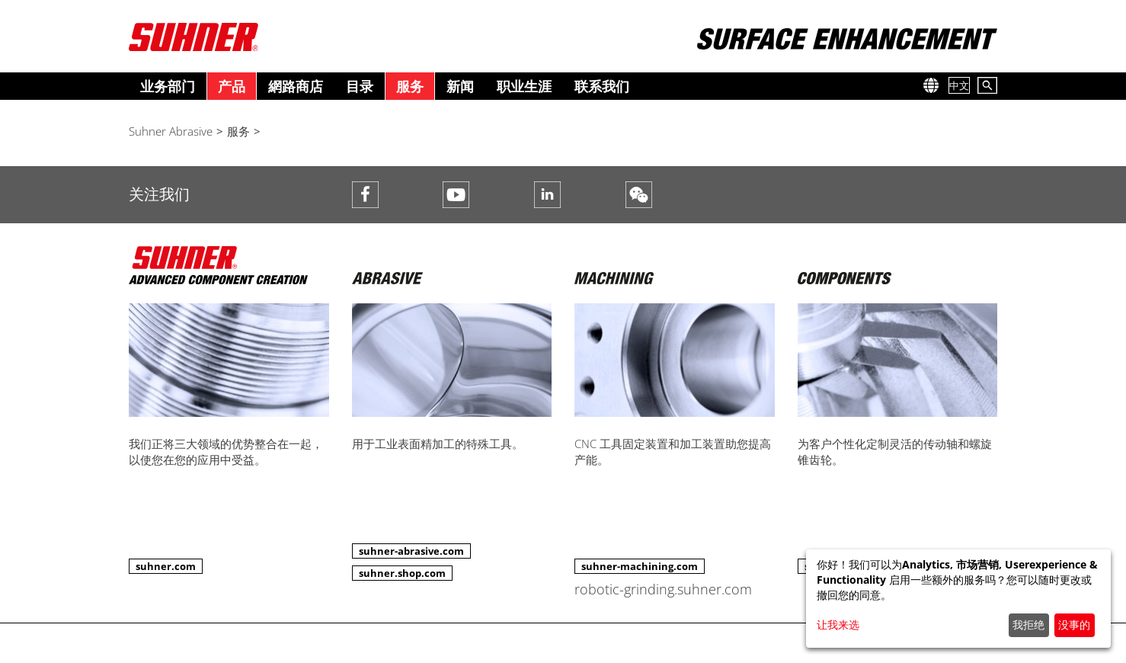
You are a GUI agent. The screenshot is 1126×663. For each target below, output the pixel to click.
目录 (359, 86)
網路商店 (295, 86)
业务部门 (167, 86)
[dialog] (958, 598)
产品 (231, 86)
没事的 (1074, 624)
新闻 (460, 86)
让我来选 (838, 624)
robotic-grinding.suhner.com (663, 589)
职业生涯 (524, 86)
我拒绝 (1028, 624)
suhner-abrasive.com (411, 551)
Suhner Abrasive (171, 131)
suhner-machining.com (639, 566)
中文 (959, 85)
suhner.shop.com (402, 573)
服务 (410, 86)
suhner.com (166, 566)
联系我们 (601, 86)
